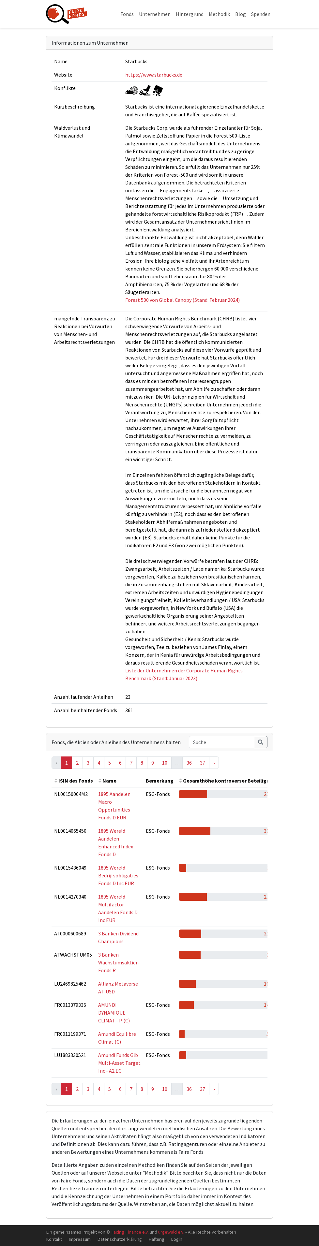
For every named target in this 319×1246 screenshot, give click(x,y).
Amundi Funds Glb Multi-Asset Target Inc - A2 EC (119, 1063)
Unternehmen (155, 14)
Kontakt (54, 1239)
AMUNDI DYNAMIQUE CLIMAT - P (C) (114, 1013)
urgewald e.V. (171, 1232)
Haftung (156, 1239)
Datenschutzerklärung (119, 1239)
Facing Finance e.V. (130, 1232)
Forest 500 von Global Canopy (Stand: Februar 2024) (182, 300)
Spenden (260, 14)
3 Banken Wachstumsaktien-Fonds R (119, 962)
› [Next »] (214, 762)
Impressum (79, 1239)
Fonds (127, 14)
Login (176, 1239)
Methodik (219, 14)
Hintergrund (190, 14)
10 (164, 762)
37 (202, 762)
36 (189, 762)
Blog (240, 14)
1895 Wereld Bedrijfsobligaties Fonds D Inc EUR (118, 875)
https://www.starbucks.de (153, 74)
